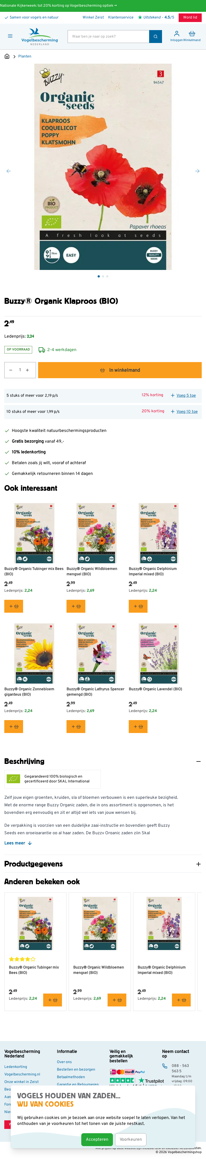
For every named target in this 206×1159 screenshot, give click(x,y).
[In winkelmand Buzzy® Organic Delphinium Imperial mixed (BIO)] (138, 606)
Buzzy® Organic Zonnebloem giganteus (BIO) (29, 692)
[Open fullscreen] (103, 167)
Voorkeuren (131, 1139)
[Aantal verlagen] (8, 370)
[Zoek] (155, 36)
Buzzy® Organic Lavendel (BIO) (155, 689)
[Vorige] (8, 171)
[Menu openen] (10, 36)
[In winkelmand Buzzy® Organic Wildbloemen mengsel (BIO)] (76, 606)
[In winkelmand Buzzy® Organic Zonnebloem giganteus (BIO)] (13, 726)
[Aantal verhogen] (30, 370)
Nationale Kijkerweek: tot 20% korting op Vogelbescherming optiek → (58, 5)
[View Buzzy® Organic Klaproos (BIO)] (99, 276)
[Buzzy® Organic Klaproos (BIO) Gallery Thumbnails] (103, 276)
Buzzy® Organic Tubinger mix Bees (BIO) (34, 572)
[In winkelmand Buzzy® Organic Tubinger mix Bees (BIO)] (13, 606)
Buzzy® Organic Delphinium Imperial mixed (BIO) (153, 572)
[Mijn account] (176, 36)
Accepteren (97, 1139)
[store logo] (39, 36)
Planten (24, 56)
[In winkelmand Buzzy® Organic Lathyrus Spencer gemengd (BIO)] (76, 726)
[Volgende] (197, 171)
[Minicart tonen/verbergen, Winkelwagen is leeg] (192, 36)
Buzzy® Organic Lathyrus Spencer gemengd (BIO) (95, 692)
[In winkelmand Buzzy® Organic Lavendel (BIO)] (138, 726)
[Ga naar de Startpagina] (7, 56)
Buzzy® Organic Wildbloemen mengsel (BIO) (92, 572)
